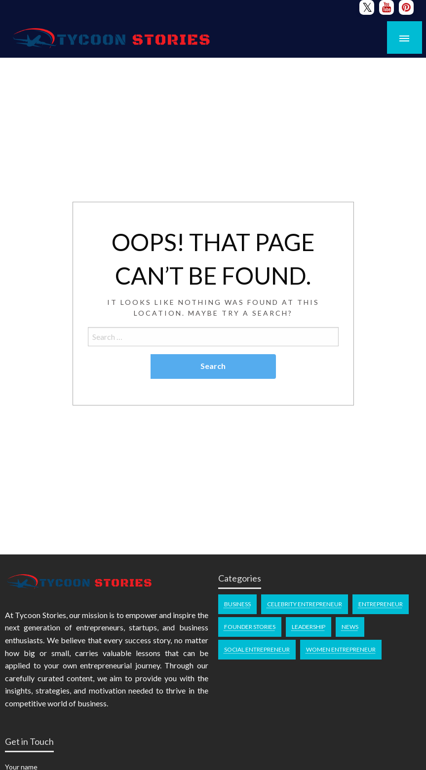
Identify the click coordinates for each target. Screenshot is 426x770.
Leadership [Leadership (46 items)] (308, 626)
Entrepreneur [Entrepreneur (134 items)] (380, 604)
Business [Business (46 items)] (237, 604)
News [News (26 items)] (350, 626)
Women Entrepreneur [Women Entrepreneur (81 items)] (341, 649)
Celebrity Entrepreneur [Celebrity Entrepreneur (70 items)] (304, 604)
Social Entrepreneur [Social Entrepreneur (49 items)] (257, 649)
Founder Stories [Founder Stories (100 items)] (249, 626)
